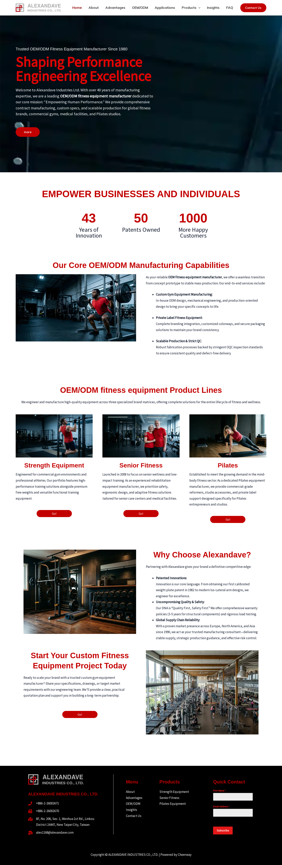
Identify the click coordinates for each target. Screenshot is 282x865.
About (94, 7)
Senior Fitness (169, 798)
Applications (165, 7)
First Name (219, 790)
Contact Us (133, 816)
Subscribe (223, 830)
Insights (213, 7)
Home (77, 7)
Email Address (221, 806)
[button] (198, 7)
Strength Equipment (174, 792)
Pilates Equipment (172, 803)
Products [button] (191, 7)
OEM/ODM (140, 7)
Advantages (115, 7)
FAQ (229, 7)
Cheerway (185, 854)
